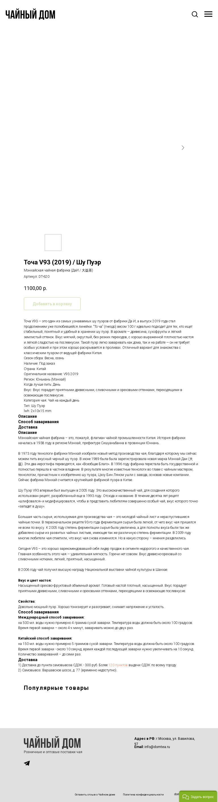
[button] (194, 14)
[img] (27, 763)
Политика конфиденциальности (143, 794)
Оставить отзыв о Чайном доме (95, 794)
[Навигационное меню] (208, 14)
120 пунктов (118, 665)
